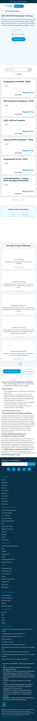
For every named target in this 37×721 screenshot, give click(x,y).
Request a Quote (18, 39)
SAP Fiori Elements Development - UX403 (19, 101)
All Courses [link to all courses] (18, 6)
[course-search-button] (30, 69)
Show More (18, 29)
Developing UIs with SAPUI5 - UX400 (17, 82)
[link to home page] (9, 6)
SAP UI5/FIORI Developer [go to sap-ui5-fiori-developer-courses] (12, 11)
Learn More (18, 95)
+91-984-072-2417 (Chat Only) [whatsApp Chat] (19, 1)
